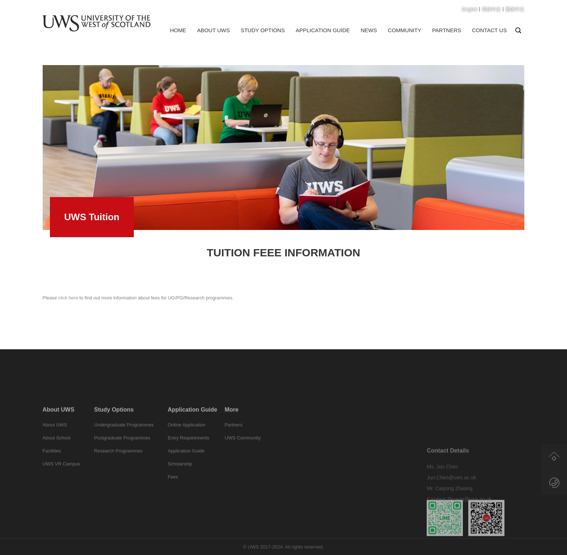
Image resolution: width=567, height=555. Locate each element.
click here (67, 300)
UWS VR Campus (61, 475)
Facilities (52, 462)
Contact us (489, 30)
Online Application (186, 436)
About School (57, 449)
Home (178, 30)
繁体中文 (515, 9)
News (369, 30)
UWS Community (243, 449)
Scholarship (180, 475)
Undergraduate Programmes (124, 436)
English (470, 9)
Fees (173, 488)
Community (404, 30)
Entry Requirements (188, 449)
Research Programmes (118, 462)
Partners (446, 30)
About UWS (213, 30)
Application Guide (323, 30)
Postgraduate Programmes (122, 449)
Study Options (262, 30)
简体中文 (491, 9)
